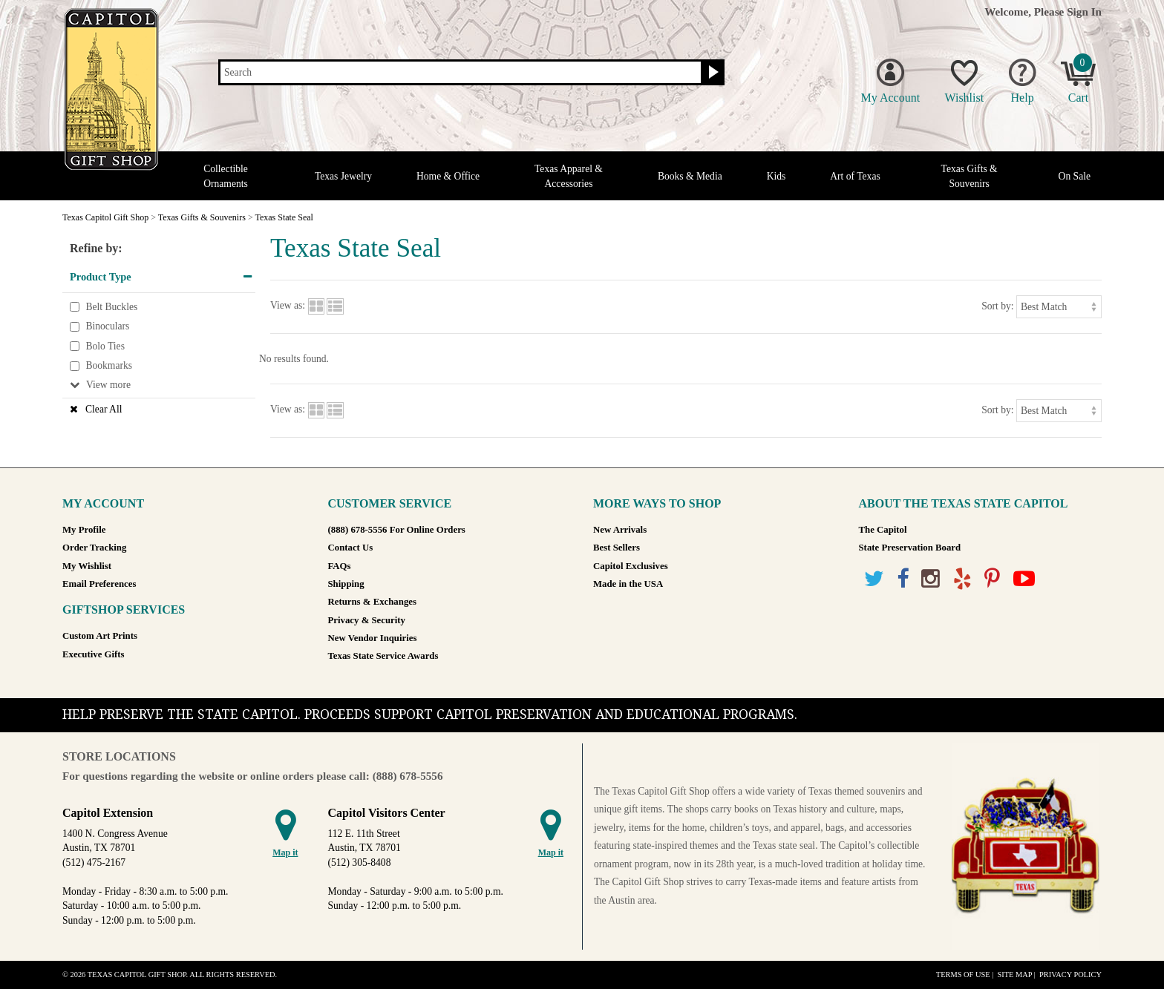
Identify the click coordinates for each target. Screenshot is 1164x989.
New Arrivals (620, 530)
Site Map (1014, 974)
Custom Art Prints (99, 636)
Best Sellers (616, 547)
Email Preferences (99, 584)
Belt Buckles (111, 306)
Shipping (346, 584)
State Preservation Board (910, 547)
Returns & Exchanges (372, 602)
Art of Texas (855, 176)
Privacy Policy (1070, 974)
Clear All (103, 409)
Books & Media (690, 176)
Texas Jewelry (343, 176)
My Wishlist (86, 566)
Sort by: (997, 306)
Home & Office (448, 176)
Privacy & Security (366, 620)
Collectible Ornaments (225, 175)
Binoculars (107, 326)
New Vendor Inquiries (372, 638)
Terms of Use (963, 974)
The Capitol (883, 530)
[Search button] (711, 73)
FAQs (339, 566)
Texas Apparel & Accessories (568, 175)
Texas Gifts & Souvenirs (969, 175)
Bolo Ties (105, 346)
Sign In (1084, 11)
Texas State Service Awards (383, 656)
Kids (776, 176)
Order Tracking (94, 547)
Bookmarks (108, 366)
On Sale (1075, 176)
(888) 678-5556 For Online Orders (396, 530)
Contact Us (350, 547)
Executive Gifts (93, 654)
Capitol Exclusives (630, 566)
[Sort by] (1059, 306)
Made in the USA (628, 584)
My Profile (83, 530)
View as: (287, 306)
